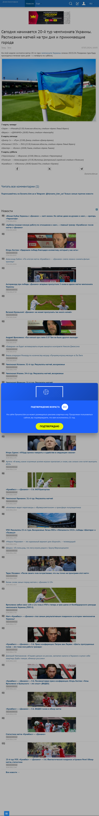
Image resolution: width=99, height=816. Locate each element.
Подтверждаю (49, 426)
